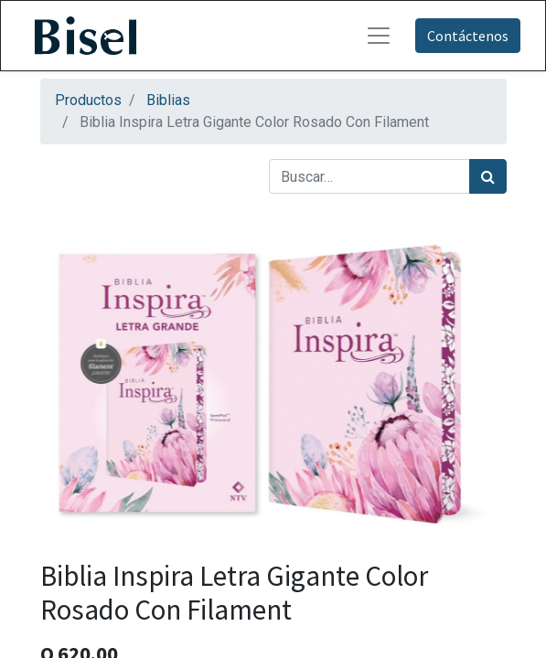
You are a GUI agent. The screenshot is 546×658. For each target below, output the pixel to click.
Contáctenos (468, 36)
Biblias (168, 100)
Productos (88, 100)
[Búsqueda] (488, 176)
